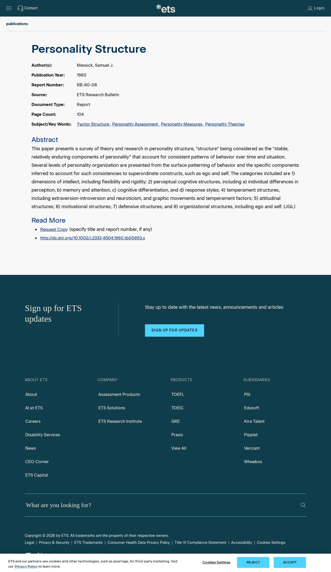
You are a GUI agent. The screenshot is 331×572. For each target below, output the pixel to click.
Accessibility (241, 542)
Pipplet (251, 434)
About (31, 394)
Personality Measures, (182, 124)
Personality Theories (225, 124)
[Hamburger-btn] (9, 8)
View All (178, 448)
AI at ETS (34, 407)
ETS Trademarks (88, 542)
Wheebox (253, 461)
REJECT (253, 562)
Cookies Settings (271, 542)
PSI (247, 394)
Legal (29, 542)
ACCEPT (290, 562)
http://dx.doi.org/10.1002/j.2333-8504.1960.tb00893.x (92, 238)
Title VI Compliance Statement (200, 542)
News (30, 448)
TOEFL (177, 394)
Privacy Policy (26, 566)
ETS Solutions (111, 407)
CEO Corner (37, 461)
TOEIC (177, 407)
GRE (175, 421)
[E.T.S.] (165, 8)
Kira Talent (254, 421)
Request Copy (54, 229)
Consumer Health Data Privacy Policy (139, 542)
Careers (33, 421)
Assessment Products (119, 394)
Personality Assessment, (136, 124)
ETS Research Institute (120, 421)
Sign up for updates (174, 330)
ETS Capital (36, 475)
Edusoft (251, 407)
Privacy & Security (54, 542)
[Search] (303, 505)
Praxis (177, 434)
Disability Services (42, 434)
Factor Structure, (94, 124)
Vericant (252, 448)
